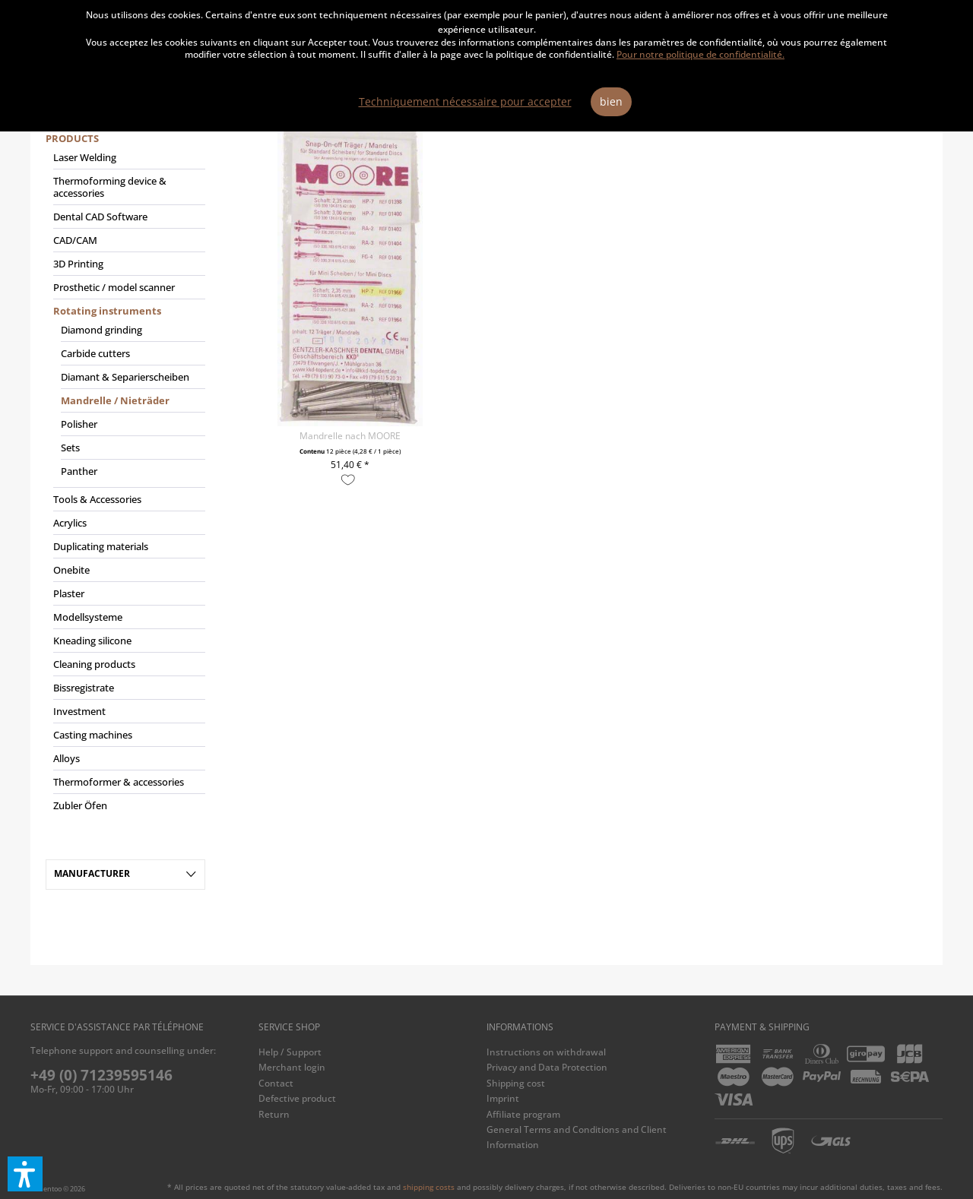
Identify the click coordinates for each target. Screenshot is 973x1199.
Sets (70, 447)
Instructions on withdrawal (546, 1052)
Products (72, 138)
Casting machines (92, 735)
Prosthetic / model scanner (114, 287)
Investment (79, 711)
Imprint (502, 1098)
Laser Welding (84, 157)
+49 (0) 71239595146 (101, 1075)
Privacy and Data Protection (546, 1067)
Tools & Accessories (97, 499)
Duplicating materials (100, 546)
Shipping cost (515, 1083)
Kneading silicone (92, 640)
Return (274, 1114)
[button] (25, 1173)
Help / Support (290, 1052)
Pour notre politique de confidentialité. (700, 54)
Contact (275, 1083)
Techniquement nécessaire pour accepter (465, 101)
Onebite (71, 570)
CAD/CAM (75, 240)
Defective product (297, 1098)
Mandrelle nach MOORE (350, 435)
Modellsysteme (87, 617)
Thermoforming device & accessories (109, 187)
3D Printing (78, 263)
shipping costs (429, 1187)
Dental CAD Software (100, 216)
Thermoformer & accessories (118, 782)
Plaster (68, 593)
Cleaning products (94, 664)
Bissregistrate (83, 687)
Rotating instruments (107, 311)
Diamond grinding (101, 330)
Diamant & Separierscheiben (125, 377)
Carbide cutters (95, 353)
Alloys (66, 758)
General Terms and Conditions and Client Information (576, 1137)
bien (611, 101)
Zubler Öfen (80, 805)
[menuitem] (125, 478)
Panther (79, 471)
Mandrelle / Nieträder (115, 400)
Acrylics (70, 523)
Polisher (79, 424)
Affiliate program (523, 1114)
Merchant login (291, 1067)
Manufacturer (92, 873)
